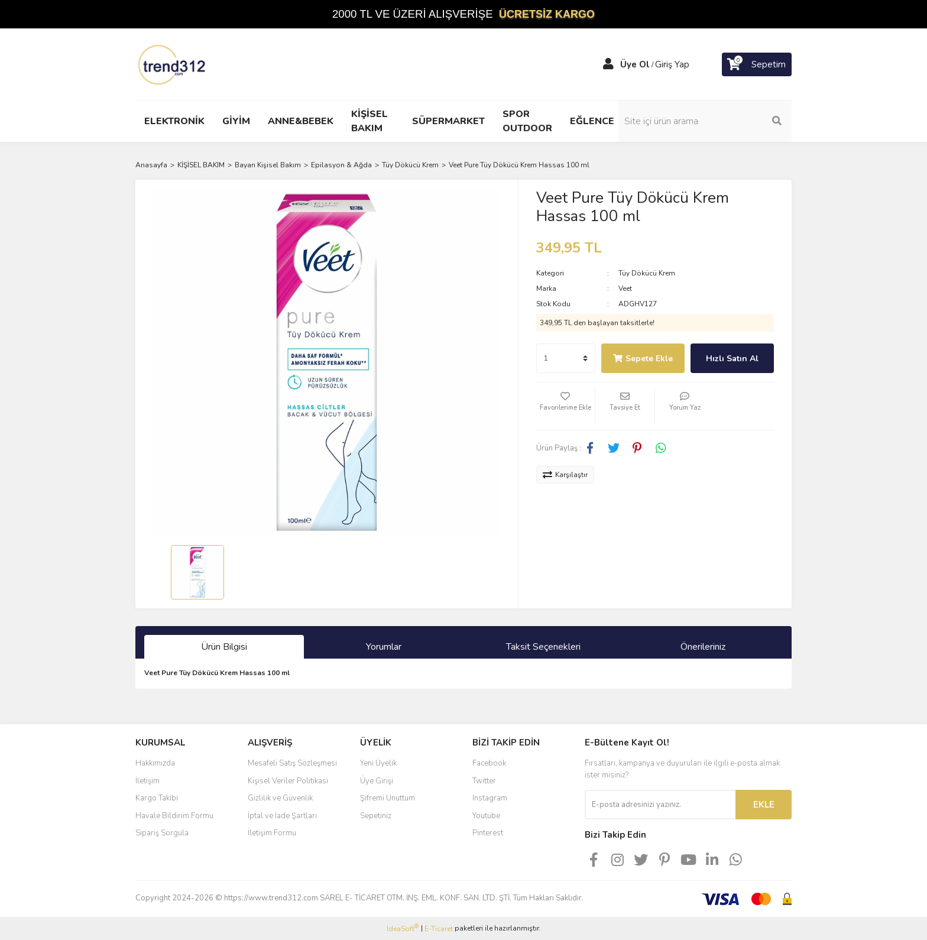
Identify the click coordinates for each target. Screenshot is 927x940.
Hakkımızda (155, 763)
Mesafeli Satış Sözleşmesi (292, 763)
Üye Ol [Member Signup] (635, 64)
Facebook (489, 763)
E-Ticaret (438, 928)
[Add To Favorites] (565, 406)
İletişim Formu (272, 833)
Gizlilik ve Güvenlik (280, 798)
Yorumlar (383, 646)
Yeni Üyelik (378, 763)
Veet (625, 288)
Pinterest (487, 833)
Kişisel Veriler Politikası (288, 781)
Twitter (484, 781)
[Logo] (172, 64)
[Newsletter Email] (660, 804)
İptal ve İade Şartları (282, 816)
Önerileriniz (702, 646)
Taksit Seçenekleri (543, 646)
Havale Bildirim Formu (174, 816)
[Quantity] (565, 358)
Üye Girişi (376, 781)
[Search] (712, 121)
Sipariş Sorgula (162, 833)
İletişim (147, 781)
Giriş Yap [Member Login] (672, 64)
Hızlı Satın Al (732, 358)
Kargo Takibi (156, 798)
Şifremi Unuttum (387, 798)
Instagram (489, 798)
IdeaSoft (403, 928)
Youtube (486, 816)
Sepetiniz (375, 816)
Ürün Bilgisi (224, 646)
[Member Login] (608, 64)
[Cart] (757, 64)
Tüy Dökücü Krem (646, 273)
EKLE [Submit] (763, 805)
